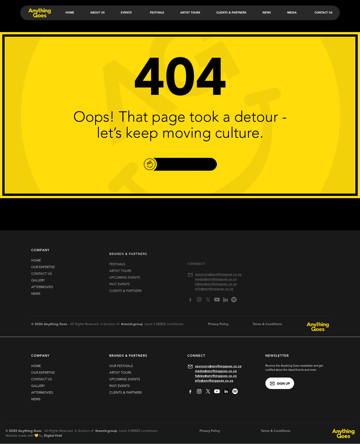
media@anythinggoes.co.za (216, 371)
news (35, 296)
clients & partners (125, 297)
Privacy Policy (218, 324)
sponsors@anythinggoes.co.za (218, 366)
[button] (127, 12)
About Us (97, 12)
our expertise (43, 269)
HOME (36, 263)
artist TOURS (120, 277)
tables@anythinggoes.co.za (216, 376)
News (266, 12)
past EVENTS (119, 290)
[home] (39, 12)
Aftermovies (42, 289)
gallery (38, 283)
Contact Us (323, 12)
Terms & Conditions (267, 324)
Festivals (157, 12)
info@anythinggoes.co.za (214, 380)
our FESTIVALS (121, 366)
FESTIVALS (117, 270)
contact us (41, 276)
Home (69, 12)
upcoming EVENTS (124, 283)
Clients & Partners (231, 12)
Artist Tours (190, 12)
